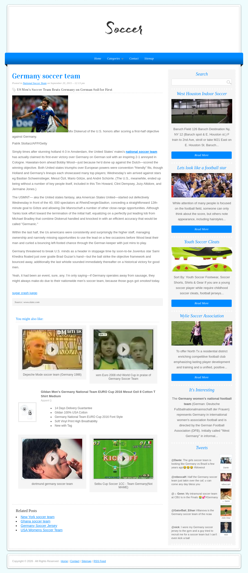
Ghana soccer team (35, 521)
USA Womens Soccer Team (41, 530)
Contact (134, 58)
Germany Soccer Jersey (39, 526)
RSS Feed (100, 561)
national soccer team (141, 151)
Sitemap (149, 58)
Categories (114, 59)
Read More (202, 155)
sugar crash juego (24, 293)
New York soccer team (37, 517)
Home (64, 561)
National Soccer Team (34, 83)
